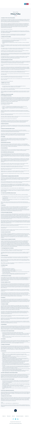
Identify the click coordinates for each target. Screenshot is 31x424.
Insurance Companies (19, 411)
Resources (8, 411)
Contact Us (26, 1)
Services (13, 411)
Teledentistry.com (3, 173)
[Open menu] (29, 1)
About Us (4, 411)
